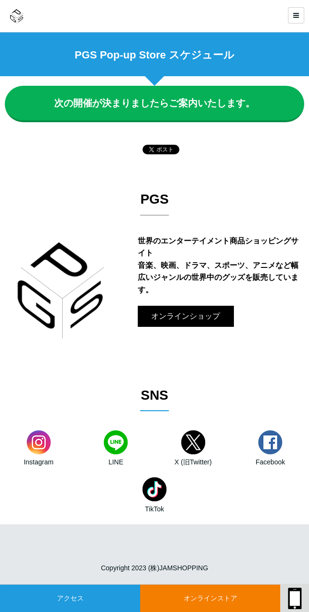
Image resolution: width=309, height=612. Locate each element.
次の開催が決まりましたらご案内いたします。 (154, 103)
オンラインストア (210, 598)
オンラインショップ (185, 316)
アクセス (70, 598)
